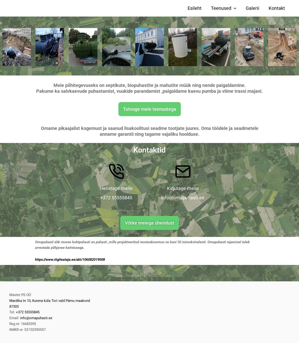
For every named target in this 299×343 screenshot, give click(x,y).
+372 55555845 (27, 312)
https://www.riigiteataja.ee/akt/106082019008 (70, 259)
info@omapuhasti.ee (36, 318)
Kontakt (277, 8)
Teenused (223, 8)
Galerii (252, 8)
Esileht (195, 8)
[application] (233, 8)
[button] (8, 42)
